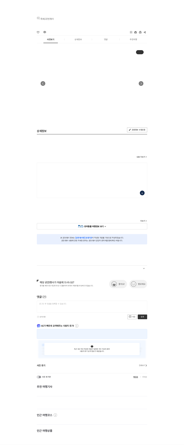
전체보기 (143, 365)
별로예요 (142, 284)
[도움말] (38, 317)
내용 (141, 157)
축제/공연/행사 (47, 18)
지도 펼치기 (142, 193)
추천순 (144, 377)
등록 (142, 317)
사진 (132, 316)
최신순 (135, 377)
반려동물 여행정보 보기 (94, 226)
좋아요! (122, 284)
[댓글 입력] (92, 307)
